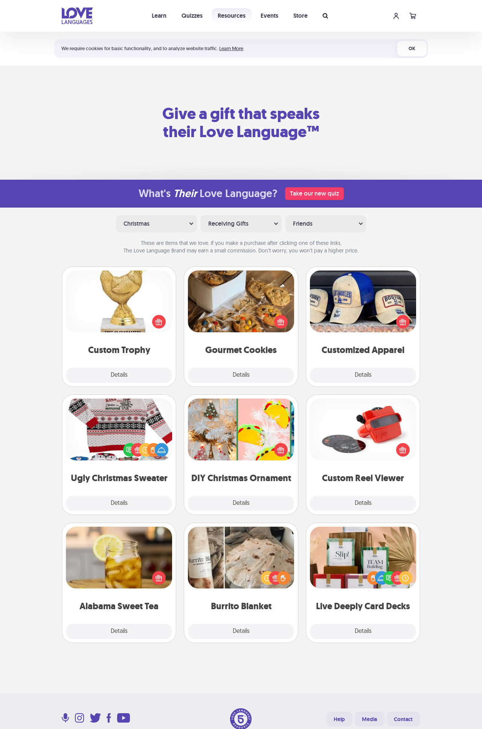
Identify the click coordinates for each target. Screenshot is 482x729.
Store (300, 16)
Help (339, 719)
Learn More (231, 48)
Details (119, 375)
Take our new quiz (314, 193)
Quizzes (192, 16)
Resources (232, 16)
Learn (159, 16)
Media (369, 719)
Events (269, 16)
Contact (403, 719)
